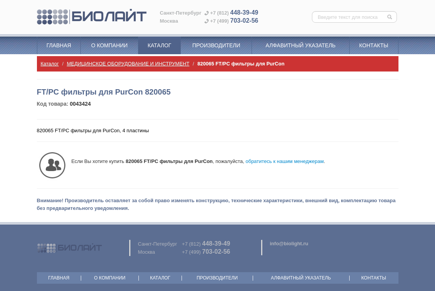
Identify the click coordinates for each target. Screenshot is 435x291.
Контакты (373, 45)
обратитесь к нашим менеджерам (284, 161)
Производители (216, 45)
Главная (59, 45)
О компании (109, 45)
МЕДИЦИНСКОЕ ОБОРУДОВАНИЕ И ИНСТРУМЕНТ (128, 64)
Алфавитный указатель (301, 45)
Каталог (160, 45)
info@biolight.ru (289, 243)
